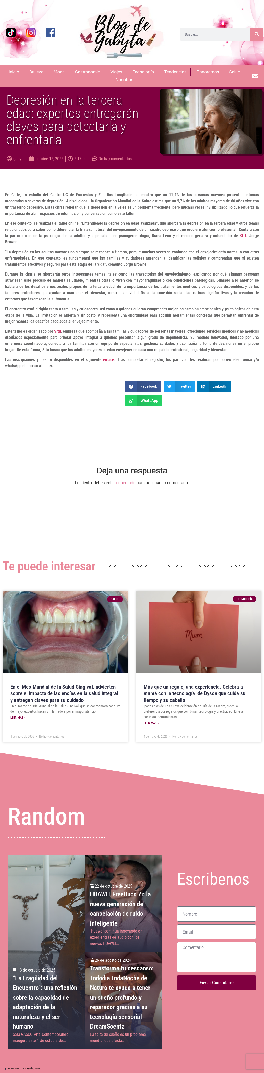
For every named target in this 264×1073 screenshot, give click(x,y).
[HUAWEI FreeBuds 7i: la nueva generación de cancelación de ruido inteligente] (123, 903)
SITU (244, 235)
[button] (143, 386)
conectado (125, 482)
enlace (107, 359)
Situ (57, 331)
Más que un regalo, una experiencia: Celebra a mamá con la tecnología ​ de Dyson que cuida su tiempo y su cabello (194, 693)
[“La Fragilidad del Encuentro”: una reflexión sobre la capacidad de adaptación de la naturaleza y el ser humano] (46, 952)
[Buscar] (256, 34)
